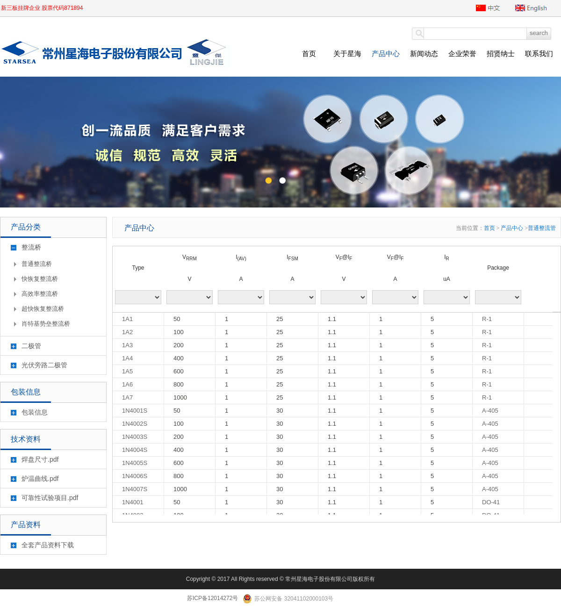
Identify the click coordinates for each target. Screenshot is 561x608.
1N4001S (134, 410)
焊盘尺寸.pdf (40, 459)
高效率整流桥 (40, 293)
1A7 (127, 397)
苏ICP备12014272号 (212, 598)
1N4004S (134, 449)
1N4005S (134, 462)
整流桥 (31, 247)
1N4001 (133, 502)
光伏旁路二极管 (44, 365)
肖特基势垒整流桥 (46, 323)
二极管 (31, 346)
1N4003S (134, 436)
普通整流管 (542, 228)
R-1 (487, 318)
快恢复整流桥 (40, 278)
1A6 (127, 384)
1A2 (127, 332)
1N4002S (134, 423)
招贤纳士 (501, 53)
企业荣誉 (462, 53)
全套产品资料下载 (48, 545)
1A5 (127, 371)
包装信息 (35, 412)
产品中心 (386, 53)
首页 (309, 53)
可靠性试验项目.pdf (50, 497)
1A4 (127, 358)
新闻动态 (424, 53)
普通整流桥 (37, 263)
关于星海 (347, 53)
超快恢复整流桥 (43, 308)
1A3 (127, 345)
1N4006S (134, 475)
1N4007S (134, 489)
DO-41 (491, 502)
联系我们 (539, 53)
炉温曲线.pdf (40, 478)
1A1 (127, 318)
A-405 (490, 410)
